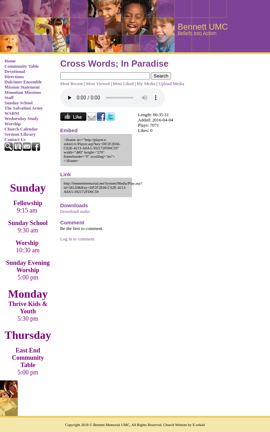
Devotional (15, 71)
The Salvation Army (24, 108)
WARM (12, 113)
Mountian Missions (23, 92)
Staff (9, 97)
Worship (13, 123)
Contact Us (15, 139)
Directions (14, 76)
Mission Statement (22, 87)
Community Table (22, 66)
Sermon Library (20, 134)
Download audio (75, 211)
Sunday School (19, 102)
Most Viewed (98, 83)
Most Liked (123, 83)
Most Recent (71, 83)
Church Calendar (21, 129)
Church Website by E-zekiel (184, 425)
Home (10, 61)
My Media (146, 83)
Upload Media (171, 83)
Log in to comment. (77, 239)
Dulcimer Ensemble (23, 82)
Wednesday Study (22, 118)
